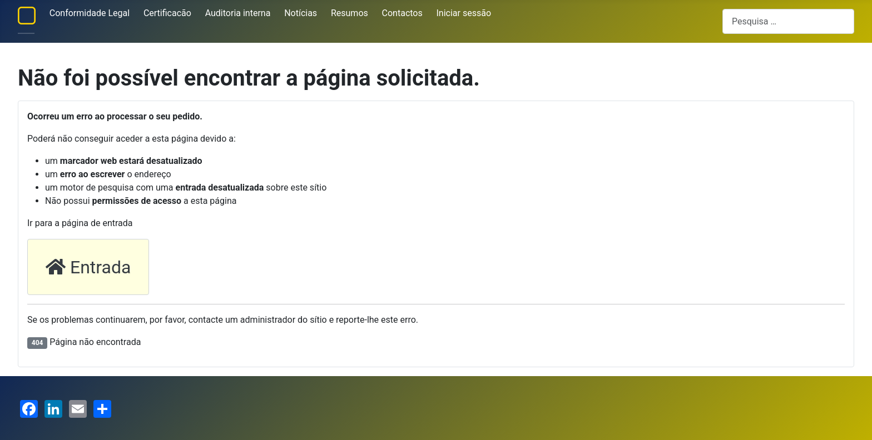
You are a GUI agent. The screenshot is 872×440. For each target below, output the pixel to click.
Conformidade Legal (89, 13)
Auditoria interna (238, 13)
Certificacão (167, 13)
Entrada (88, 267)
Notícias (300, 13)
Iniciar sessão (464, 13)
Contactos (402, 13)
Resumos (349, 13)
